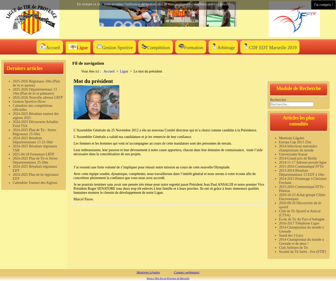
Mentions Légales (148, 272)
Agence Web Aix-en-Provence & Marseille (167, 278)
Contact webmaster (186, 272)
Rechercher (278, 100)
